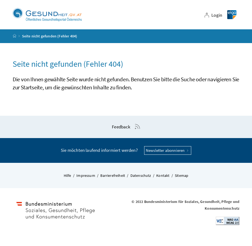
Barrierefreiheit (112, 175)
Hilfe (67, 175)
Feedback (121, 126)
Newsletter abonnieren (168, 150)
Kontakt (162, 175)
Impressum (85, 175)
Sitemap (181, 175)
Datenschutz (140, 175)
